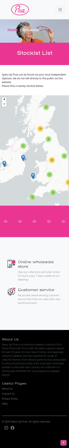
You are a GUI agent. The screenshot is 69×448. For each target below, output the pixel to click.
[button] (32, 197)
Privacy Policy (10, 398)
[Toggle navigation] (60, 9)
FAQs (5, 403)
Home (13, 29)
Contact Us (8, 393)
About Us (7, 388)
